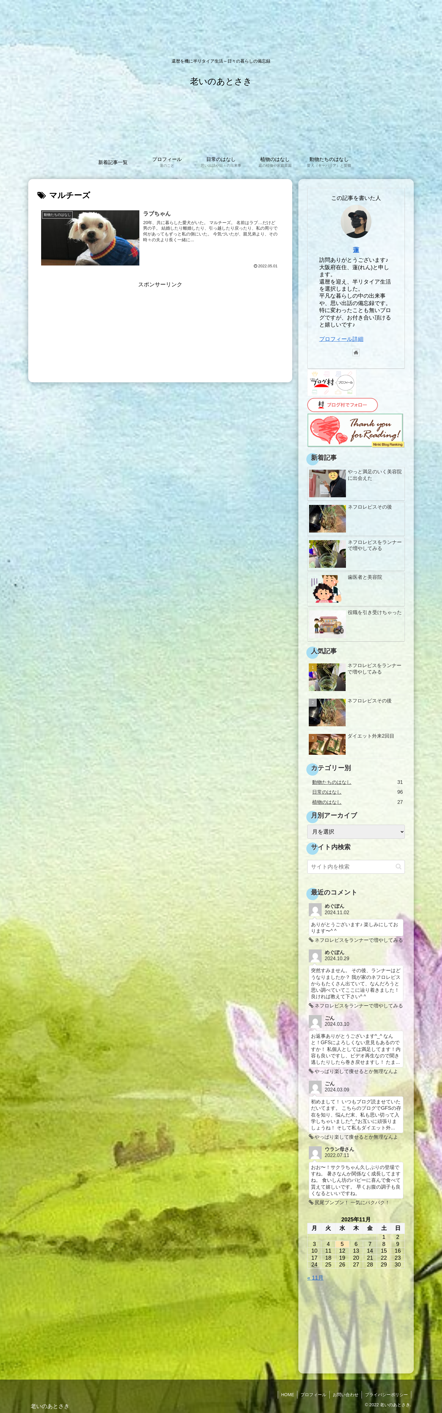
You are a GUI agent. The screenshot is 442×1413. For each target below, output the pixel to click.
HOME (287, 1394)
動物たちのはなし (357, 782)
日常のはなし (357, 792)
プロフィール (313, 1394)
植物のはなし (357, 802)
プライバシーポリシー (386, 1394)
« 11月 (315, 1278)
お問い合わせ (346, 1394)
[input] (356, 867)
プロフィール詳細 (341, 339)
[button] (398, 866)
